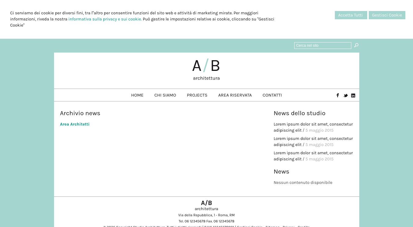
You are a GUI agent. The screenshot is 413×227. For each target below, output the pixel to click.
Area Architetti (75, 124)
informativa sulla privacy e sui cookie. (105, 19)
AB (206, 65)
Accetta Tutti (351, 15)
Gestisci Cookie (387, 15)
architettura (206, 78)
